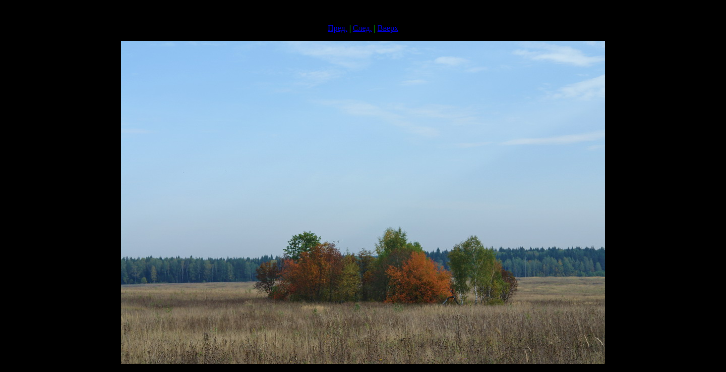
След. (362, 28)
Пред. (337, 28)
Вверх (388, 28)
